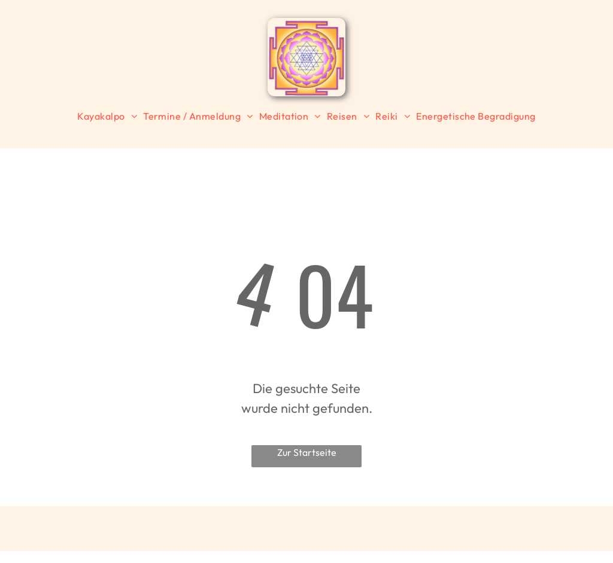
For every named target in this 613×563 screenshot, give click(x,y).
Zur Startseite (306, 452)
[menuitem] (107, 116)
